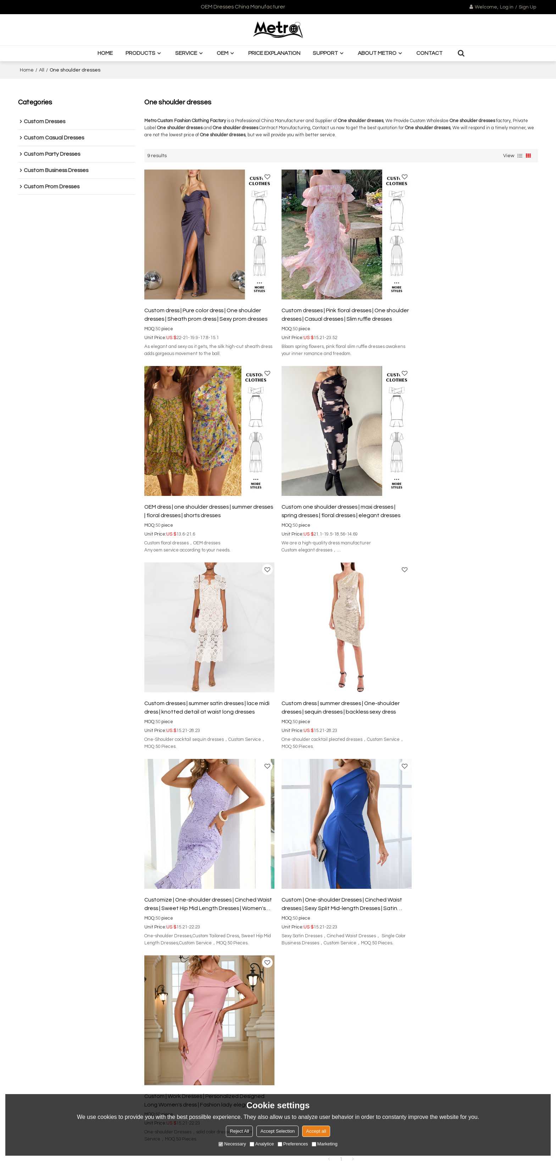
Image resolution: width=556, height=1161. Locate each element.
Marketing (325, 1143)
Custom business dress (45, 907)
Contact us (152, 950)
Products (140, 53)
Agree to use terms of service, (444, 1071)
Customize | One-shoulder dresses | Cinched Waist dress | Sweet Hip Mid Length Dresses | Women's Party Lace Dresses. (200, 697)
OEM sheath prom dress (299, 797)
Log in (506, 7)
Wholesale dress (199, 797)
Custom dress (160, 797)
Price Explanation (274, 53)
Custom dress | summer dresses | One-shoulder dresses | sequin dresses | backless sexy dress (470, 504)
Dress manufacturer (245, 797)
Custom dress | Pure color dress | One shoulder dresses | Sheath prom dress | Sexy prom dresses (206, 311)
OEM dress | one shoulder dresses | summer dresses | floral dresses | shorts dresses (465, 311)
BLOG (146, 939)
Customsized (155, 907)
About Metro (377, 53)
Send (411, 1088)
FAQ (265, 897)
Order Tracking (278, 907)
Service (186, 53)
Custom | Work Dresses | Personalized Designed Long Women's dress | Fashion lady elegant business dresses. (471, 697)
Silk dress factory (397, 797)
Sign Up (527, 7)
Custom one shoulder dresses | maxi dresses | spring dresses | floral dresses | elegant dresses (203, 504)
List (520, 155)
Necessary (232, 1143)
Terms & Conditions (478, 1073)
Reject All (239, 1131)
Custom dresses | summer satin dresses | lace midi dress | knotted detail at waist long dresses (340, 504)
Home (105, 53)
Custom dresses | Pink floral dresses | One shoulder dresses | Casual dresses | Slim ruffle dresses (334, 312)
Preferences (293, 1143)
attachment (410, 1053)
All (41, 70)
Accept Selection (277, 1131)
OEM (222, 53)
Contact (429, 53)
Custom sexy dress (353, 797)
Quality (148, 929)
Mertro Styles (276, 886)
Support (325, 53)
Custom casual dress (42, 886)
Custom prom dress (40, 918)
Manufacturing (156, 918)
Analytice (262, 1143)
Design (148, 897)
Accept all (316, 1131)
